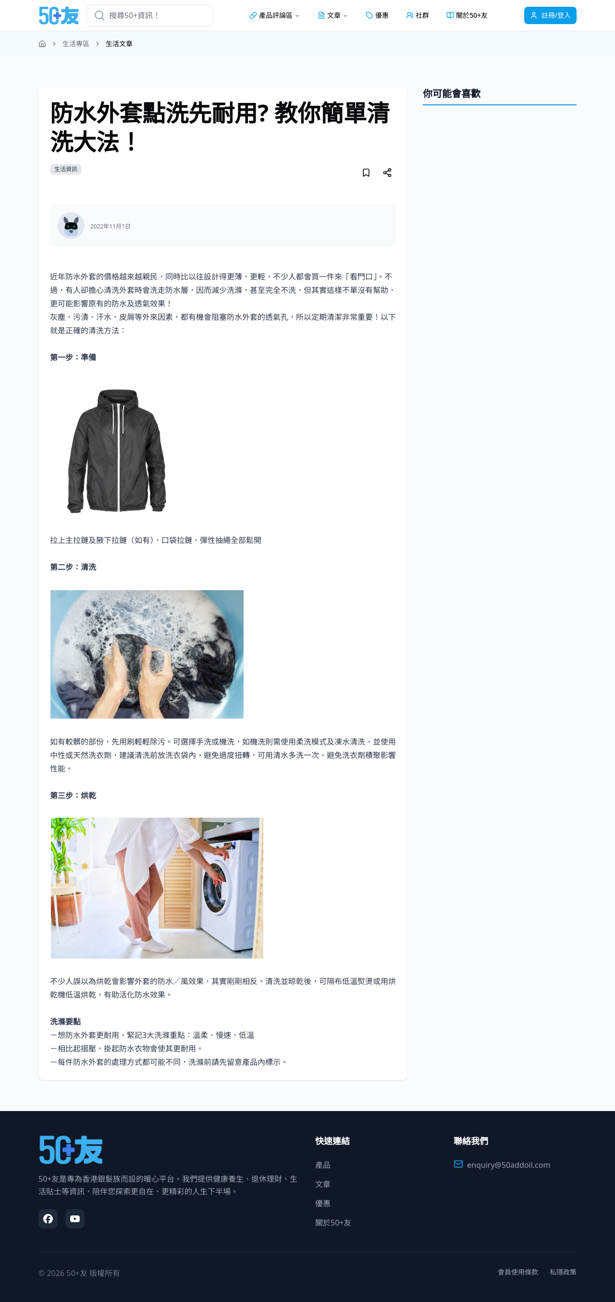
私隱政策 (563, 1272)
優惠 (377, 15)
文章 (323, 1184)
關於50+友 (467, 15)
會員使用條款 (518, 1272)
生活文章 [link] (119, 43)
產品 (323, 1165)
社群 (417, 15)
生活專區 (75, 43)
